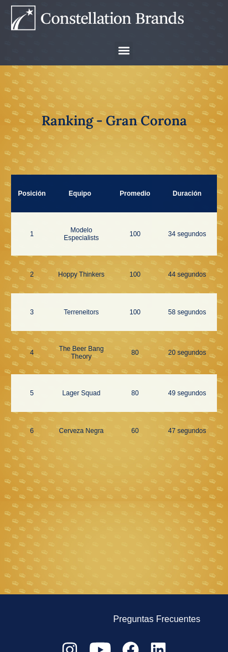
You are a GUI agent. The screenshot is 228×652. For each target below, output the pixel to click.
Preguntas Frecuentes (156, 619)
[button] (124, 51)
